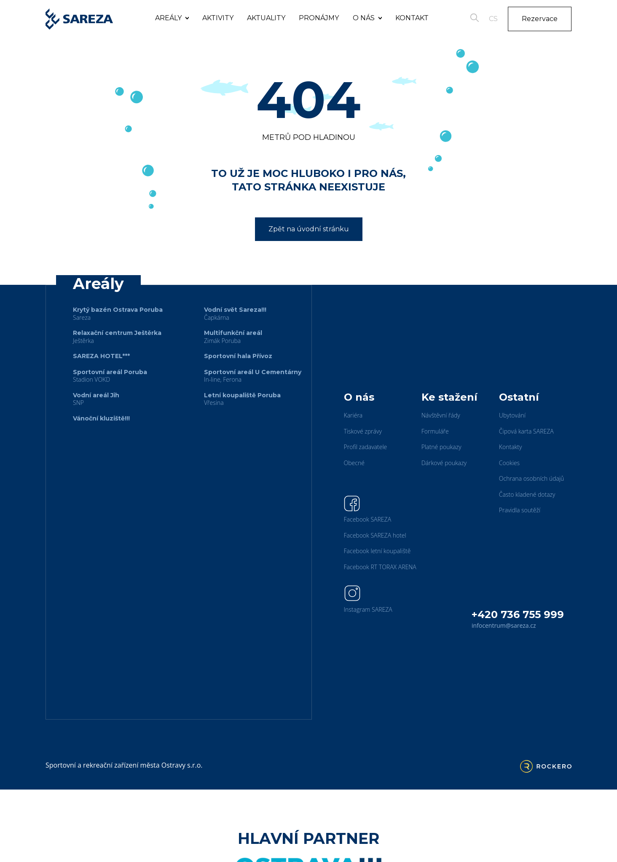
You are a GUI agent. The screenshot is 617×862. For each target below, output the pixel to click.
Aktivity (217, 18)
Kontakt (412, 18)
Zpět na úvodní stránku (308, 229)
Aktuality (266, 18)
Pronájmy (319, 18)
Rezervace (540, 19)
